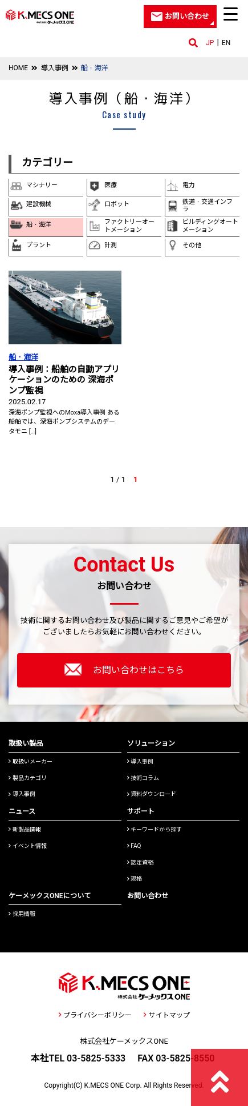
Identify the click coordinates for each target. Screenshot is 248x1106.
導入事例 (54, 68)
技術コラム (143, 778)
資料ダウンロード (152, 794)
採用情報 (22, 914)
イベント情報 (28, 846)
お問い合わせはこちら (124, 669)
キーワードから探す (154, 829)
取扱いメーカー (30, 761)
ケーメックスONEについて (50, 896)
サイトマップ (166, 1015)
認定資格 (140, 862)
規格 (135, 878)
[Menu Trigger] (231, 13)
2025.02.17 (27, 401)
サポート (141, 811)
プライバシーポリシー (95, 1015)
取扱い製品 (26, 743)
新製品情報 (25, 829)
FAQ (134, 846)
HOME (18, 68)
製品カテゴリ (28, 778)
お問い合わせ (147, 896)
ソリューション (151, 743)
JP (210, 43)
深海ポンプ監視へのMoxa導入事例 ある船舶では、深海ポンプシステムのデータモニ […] (64, 422)
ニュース (22, 811)
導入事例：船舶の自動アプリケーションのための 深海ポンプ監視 (64, 380)
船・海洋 (23, 357)
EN (226, 43)
